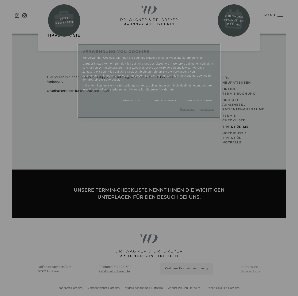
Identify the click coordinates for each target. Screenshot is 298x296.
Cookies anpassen (131, 100)
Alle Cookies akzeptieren (199, 100)
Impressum (207, 109)
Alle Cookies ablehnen (165, 100)
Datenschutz (187, 109)
